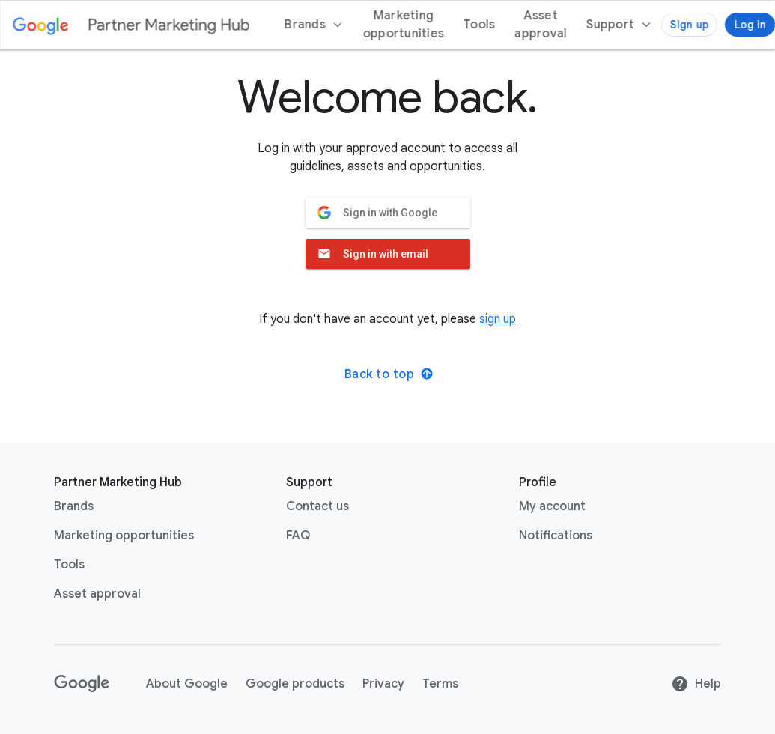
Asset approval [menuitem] (540, 24)
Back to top (389, 375)
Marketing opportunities (124, 535)
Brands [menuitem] (314, 24)
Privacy (383, 683)
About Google (187, 683)
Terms (440, 683)
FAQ (298, 535)
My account (552, 506)
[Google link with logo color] (41, 25)
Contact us (317, 506)
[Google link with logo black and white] (82, 684)
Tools (69, 564)
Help (696, 684)
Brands (74, 506)
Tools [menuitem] (479, 24)
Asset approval (97, 593)
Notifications (555, 535)
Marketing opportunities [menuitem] (403, 24)
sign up (497, 319)
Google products (295, 683)
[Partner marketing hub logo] (169, 25)
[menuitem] (619, 25)
